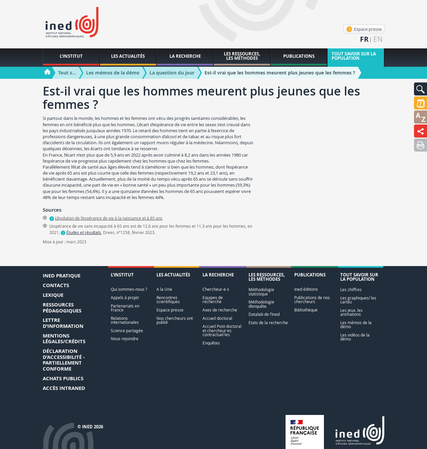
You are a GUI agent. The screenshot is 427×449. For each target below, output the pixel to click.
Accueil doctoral (217, 318)
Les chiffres (351, 289)
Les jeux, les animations (351, 312)
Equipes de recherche (212, 299)
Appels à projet (125, 297)
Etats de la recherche (268, 322)
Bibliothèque (306, 310)
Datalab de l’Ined (264, 314)
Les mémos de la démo (356, 324)
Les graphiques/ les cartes (358, 300)
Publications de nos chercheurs (312, 299)
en (378, 39)
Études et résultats (83, 232)
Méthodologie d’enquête (261, 304)
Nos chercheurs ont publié (174, 320)
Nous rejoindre (124, 339)
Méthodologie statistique (261, 291)
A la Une (164, 289)
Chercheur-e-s (215, 289)
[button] (420, 88)
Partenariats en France (125, 308)
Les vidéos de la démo (355, 337)
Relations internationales (125, 320)
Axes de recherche (219, 310)
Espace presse (364, 29)
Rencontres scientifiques (168, 299)
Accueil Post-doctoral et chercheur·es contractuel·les (222, 330)
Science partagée (127, 330)
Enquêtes (211, 343)
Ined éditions (306, 289)
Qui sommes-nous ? (129, 289)
